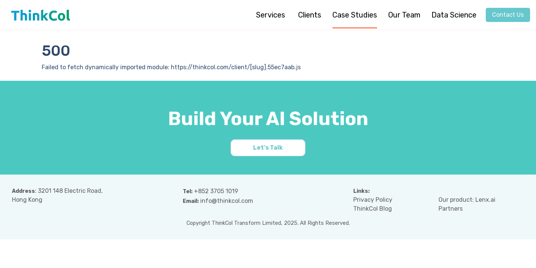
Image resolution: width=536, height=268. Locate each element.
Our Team (404, 14)
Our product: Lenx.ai (466, 199)
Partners (450, 208)
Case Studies (354, 14)
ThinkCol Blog (372, 208)
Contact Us (508, 14)
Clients (309, 14)
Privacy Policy (372, 199)
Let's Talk (268, 147)
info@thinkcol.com (226, 200)
